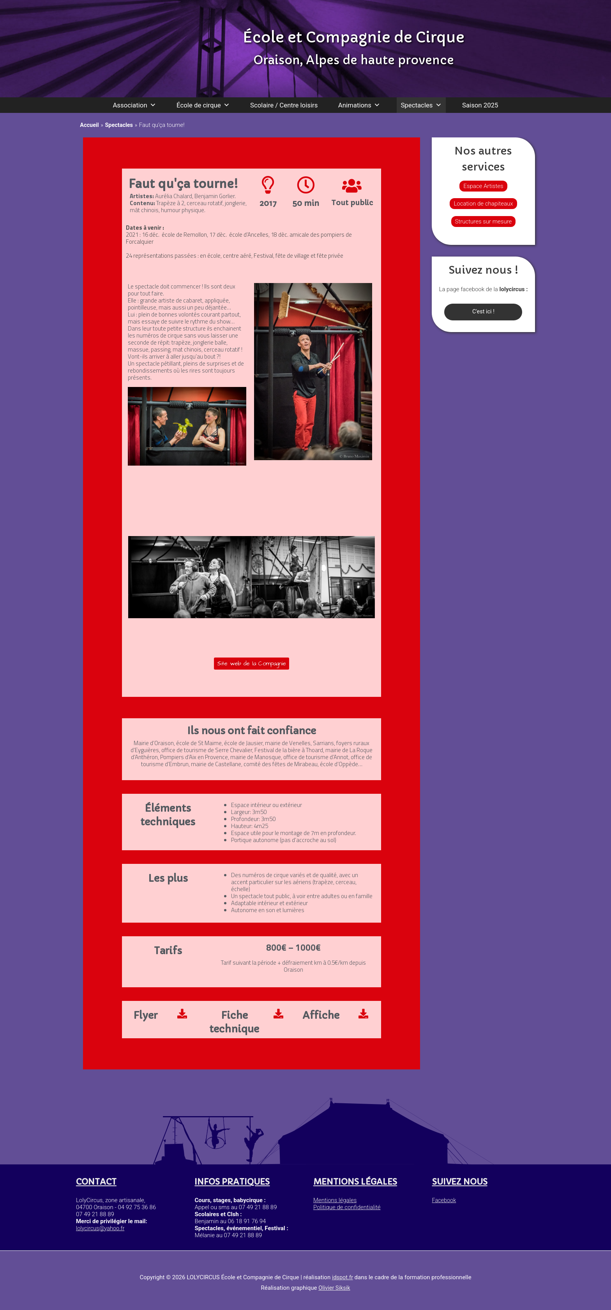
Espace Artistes (483, 186)
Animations (359, 105)
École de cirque (203, 105)
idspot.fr (342, 1277)
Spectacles (421, 105)
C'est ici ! (483, 312)
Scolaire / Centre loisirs (284, 105)
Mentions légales (335, 1200)
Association (134, 105)
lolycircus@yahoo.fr (101, 1228)
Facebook (444, 1200)
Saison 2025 (480, 105)
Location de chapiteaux (483, 204)
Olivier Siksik (334, 1288)
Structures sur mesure (483, 221)
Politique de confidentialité (347, 1207)
